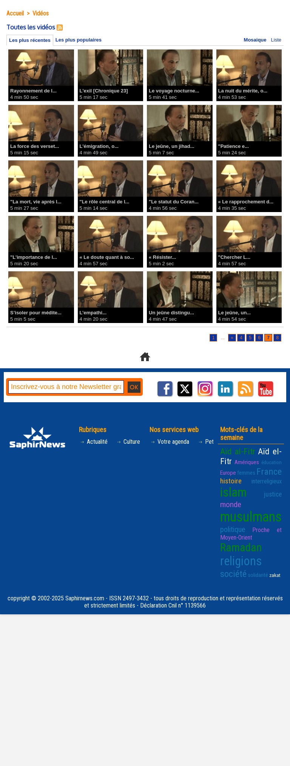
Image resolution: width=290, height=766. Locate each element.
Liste (276, 40)
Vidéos (40, 13)
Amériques (246, 462)
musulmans (251, 517)
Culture (128, 441)
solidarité (258, 575)
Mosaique (255, 40)
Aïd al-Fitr (237, 451)
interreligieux (266, 481)
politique (232, 529)
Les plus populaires (79, 40)
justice (273, 494)
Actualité (94, 441)
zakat (275, 575)
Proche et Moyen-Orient (251, 533)
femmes (246, 473)
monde (230, 504)
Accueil (15, 13)
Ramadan (241, 547)
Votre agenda (170, 441)
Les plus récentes (30, 40)
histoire (231, 481)
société (233, 573)
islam (233, 492)
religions (241, 561)
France (269, 471)
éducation (271, 462)
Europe (228, 472)
